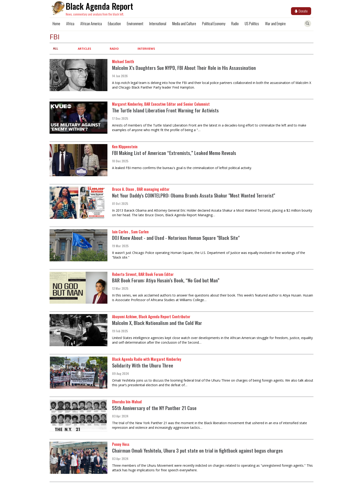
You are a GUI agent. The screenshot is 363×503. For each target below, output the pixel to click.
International (157, 23)
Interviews (146, 49)
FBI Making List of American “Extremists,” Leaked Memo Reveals (174, 152)
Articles (84, 49)
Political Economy (213, 23)
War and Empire (275, 23)
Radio (235, 23)
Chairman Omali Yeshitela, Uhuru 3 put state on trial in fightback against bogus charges (197, 450)
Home (56, 23)
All (55, 48)
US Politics (252, 23)
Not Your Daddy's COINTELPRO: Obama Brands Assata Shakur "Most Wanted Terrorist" (193, 195)
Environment (135, 23)
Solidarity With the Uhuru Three (142, 365)
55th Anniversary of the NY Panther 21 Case (154, 407)
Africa (70, 23)
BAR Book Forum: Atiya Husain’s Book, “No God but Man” (165, 280)
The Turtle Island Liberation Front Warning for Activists (165, 110)
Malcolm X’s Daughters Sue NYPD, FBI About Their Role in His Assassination (184, 67)
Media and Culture (184, 23)
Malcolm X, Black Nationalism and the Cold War (157, 322)
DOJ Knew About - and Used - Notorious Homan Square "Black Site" (176, 237)
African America (91, 23)
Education (114, 23)
